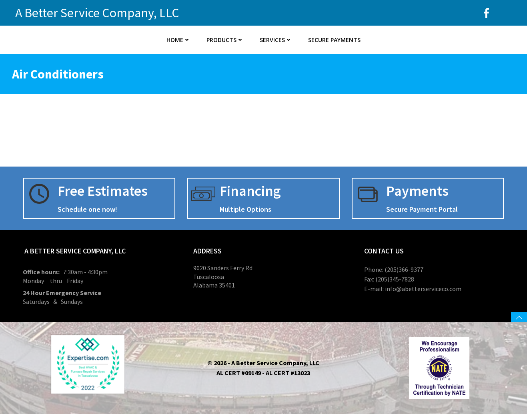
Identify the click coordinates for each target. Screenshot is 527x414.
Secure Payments (334, 40)
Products (225, 40)
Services (276, 40)
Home (178, 40)
